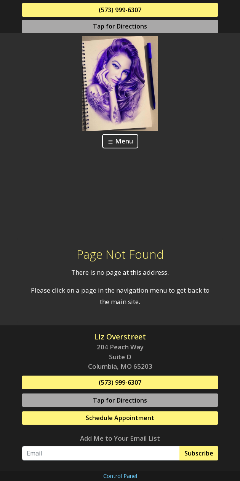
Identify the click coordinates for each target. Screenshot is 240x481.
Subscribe (198, 453)
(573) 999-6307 (120, 10)
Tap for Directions (120, 26)
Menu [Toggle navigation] (120, 141)
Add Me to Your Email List (120, 438)
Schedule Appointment (120, 418)
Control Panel (120, 475)
